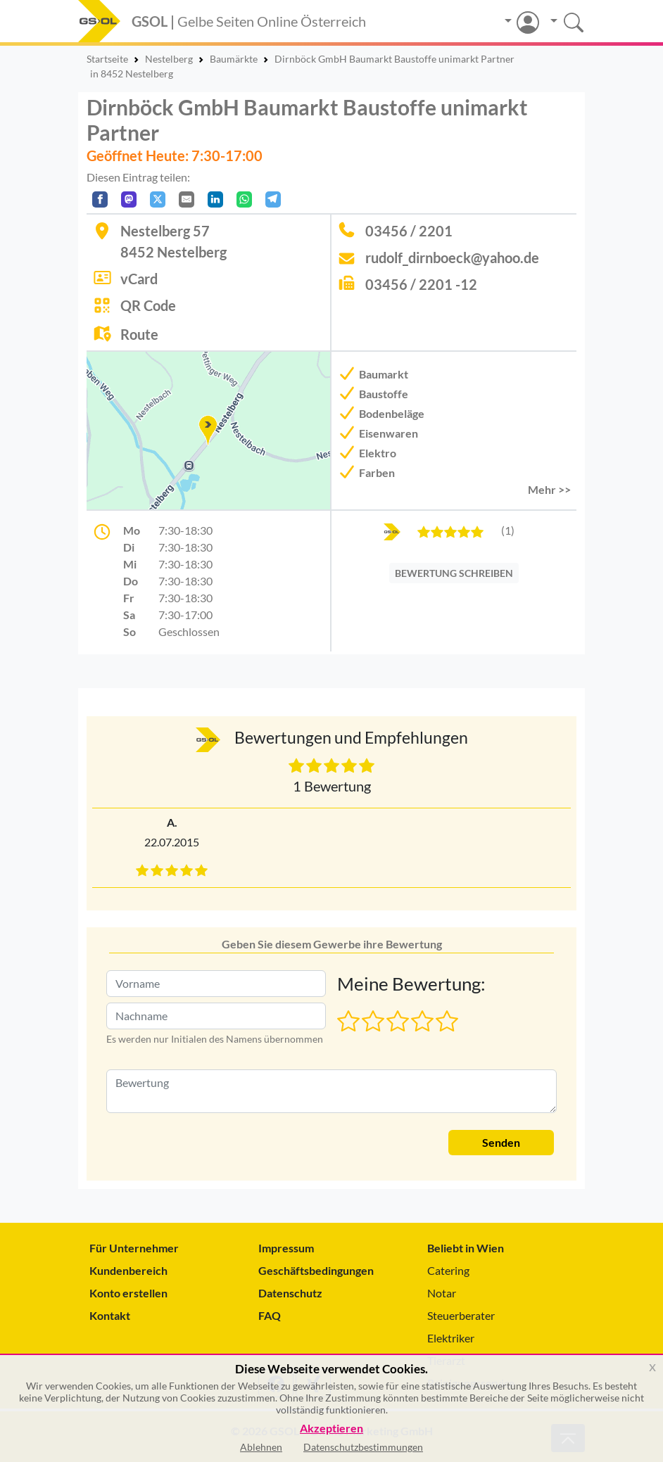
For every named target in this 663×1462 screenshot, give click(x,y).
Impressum (286, 1247)
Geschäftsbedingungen (316, 1270)
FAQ (269, 1315)
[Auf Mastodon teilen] (129, 199)
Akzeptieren (331, 1429)
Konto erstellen (128, 1292)
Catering (448, 1270)
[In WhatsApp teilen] (244, 199)
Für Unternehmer (134, 1247)
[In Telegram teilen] (273, 199)
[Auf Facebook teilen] (100, 199)
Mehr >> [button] (549, 489)
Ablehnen (261, 1447)
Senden (501, 1142)
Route (139, 334)
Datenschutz (290, 1292)
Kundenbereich (128, 1270)
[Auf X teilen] (157, 199)
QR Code (148, 305)
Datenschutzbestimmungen (363, 1447)
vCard (139, 278)
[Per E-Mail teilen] (186, 199)
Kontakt (109, 1315)
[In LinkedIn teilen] (215, 199)
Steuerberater (461, 1315)
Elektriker (450, 1338)
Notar (441, 1292)
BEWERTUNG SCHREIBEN (454, 573)
